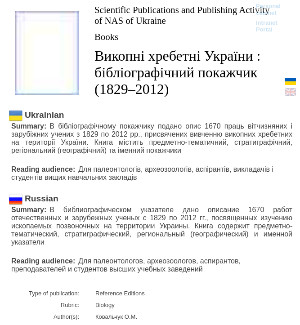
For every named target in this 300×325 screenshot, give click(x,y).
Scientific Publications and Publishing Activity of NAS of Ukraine (181, 15)
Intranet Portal (267, 26)
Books (106, 36)
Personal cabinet (268, 9)
